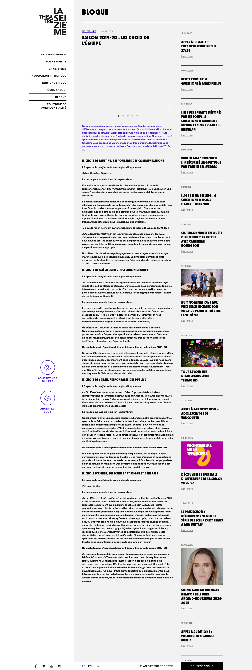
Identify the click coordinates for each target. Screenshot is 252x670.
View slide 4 (132, 116)
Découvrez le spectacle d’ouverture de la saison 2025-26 (202, 647)
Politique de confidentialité (53, 106)
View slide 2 (123, 116)
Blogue (60, 97)
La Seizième (57, 68)
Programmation (53, 54)
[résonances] (55, 90)
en (90, 666)
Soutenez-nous (54, 83)
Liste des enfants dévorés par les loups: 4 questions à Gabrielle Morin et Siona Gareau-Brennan (201, 204)
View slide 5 (137, 116)
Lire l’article (187, 83)
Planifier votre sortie (156, 666)
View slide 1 (118, 116)
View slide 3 (128, 116)
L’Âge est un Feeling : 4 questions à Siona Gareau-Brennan (198, 338)
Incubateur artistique (48, 76)
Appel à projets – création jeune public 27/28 (199, 73)
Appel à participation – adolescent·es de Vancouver (200, 582)
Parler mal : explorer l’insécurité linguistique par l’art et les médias (201, 273)
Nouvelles (89, 31)
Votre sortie (56, 61)
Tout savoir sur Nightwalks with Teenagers (195, 544)
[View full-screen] (169, 107)
